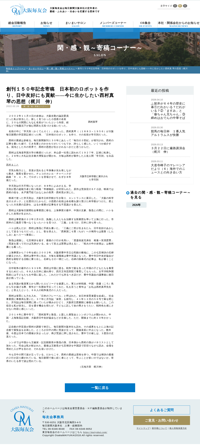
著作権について (159, 431)
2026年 (136, 205)
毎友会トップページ (16, 68)
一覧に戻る (100, 388)
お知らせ (46, 24)
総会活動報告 (17, 24)
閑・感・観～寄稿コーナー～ (61, 68)
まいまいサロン (75, 24)
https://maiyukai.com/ (95, 433)
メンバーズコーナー (113, 24)
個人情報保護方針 (178, 431)
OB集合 (145, 24)
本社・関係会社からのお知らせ (179, 24)
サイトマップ (143, 431)
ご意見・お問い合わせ (161, 423)
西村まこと (12, 164)
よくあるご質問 (161, 411)
